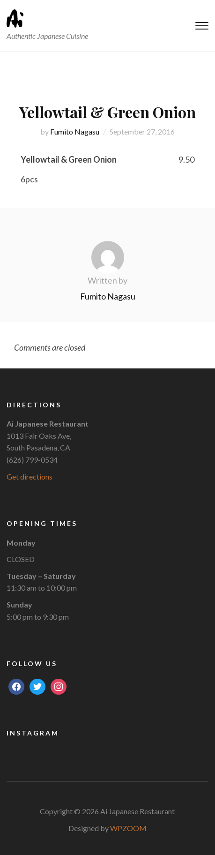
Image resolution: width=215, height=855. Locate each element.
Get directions (29, 476)
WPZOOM (128, 828)
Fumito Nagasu (74, 131)
